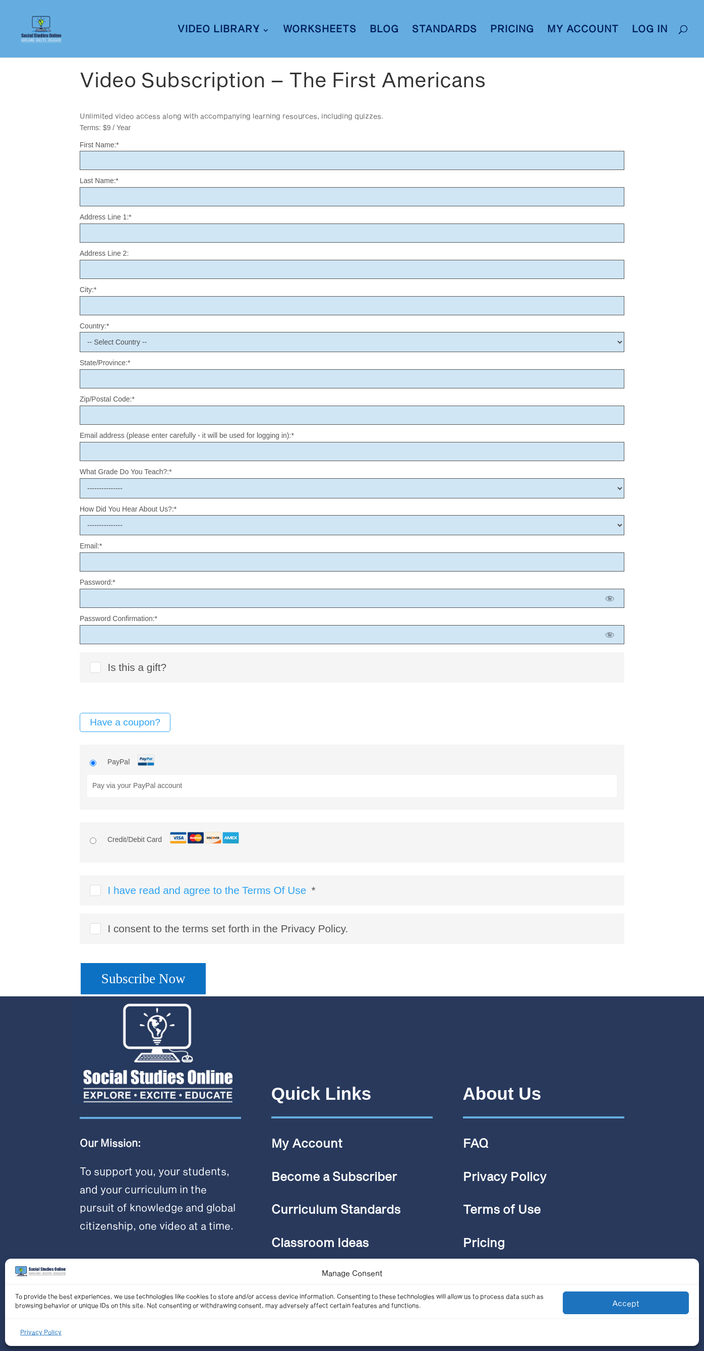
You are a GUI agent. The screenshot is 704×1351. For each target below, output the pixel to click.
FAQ (475, 1143)
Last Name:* (99, 181)
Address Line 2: (104, 253)
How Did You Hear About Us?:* (128, 509)
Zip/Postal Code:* (107, 399)
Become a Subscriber (334, 1176)
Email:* (91, 546)
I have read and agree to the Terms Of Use (206, 890)
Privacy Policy (41, 1331)
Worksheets (320, 29)
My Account (583, 29)
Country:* (94, 326)
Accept (625, 1303)
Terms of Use (502, 1209)
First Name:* (99, 145)
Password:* (97, 582)
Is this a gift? (128, 667)
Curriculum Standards (335, 1209)
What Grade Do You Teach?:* (126, 472)
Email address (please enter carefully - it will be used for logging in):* (187, 435)
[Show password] (610, 598)
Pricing (512, 29)
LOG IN (650, 29)
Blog (384, 29)
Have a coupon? (125, 722)
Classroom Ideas (320, 1242)
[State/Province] (352, 378)
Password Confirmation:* (118, 618)
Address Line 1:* (106, 217)
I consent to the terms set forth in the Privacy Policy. (219, 928)
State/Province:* (105, 363)
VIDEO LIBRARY (219, 29)
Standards (444, 29)
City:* (88, 290)
